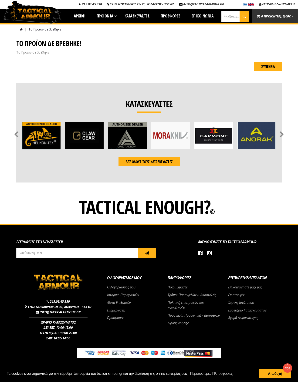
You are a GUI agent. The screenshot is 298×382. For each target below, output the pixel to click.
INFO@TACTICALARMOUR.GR (203, 4)
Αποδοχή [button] (275, 373)
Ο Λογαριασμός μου (121, 287)
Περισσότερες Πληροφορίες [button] (211, 373)
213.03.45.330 (92, 4)
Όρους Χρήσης (178, 323)
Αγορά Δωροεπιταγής (243, 317)
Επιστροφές (236, 295)
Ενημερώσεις (116, 310)
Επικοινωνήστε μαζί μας (245, 287)
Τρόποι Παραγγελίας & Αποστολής (192, 295)
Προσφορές (115, 317)
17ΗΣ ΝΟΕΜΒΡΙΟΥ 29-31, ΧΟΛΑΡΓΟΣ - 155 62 (142, 4)
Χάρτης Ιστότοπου (241, 302)
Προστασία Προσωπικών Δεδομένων (194, 315)
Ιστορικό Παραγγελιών (123, 295)
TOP (287, 366)
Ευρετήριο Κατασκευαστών (247, 310)
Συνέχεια (268, 66)
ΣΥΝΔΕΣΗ (286, 4)
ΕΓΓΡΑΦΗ (267, 4)
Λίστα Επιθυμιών (119, 302)
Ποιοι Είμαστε (177, 287)
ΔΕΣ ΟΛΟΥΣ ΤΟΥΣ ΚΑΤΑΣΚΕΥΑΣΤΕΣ (149, 161)
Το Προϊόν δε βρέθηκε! (44, 29)
